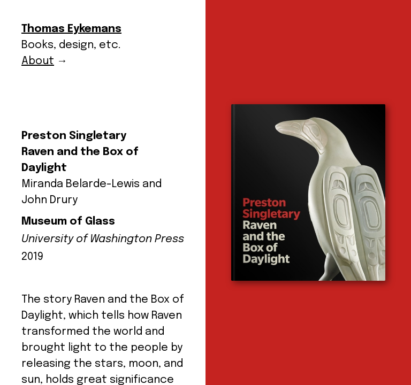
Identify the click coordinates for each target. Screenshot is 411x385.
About (37, 61)
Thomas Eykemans (71, 29)
